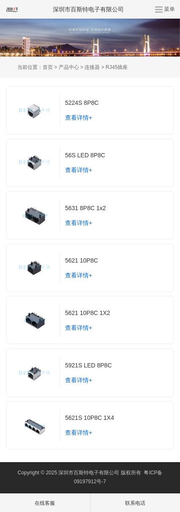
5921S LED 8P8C (88, 365)
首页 (48, 67)
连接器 (92, 67)
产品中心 (69, 67)
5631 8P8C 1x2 (85, 208)
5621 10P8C (81, 260)
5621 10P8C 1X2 (87, 312)
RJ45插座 (117, 67)
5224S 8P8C (81, 102)
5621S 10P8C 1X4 (89, 417)
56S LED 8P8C (85, 155)
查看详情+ (78, 117)
